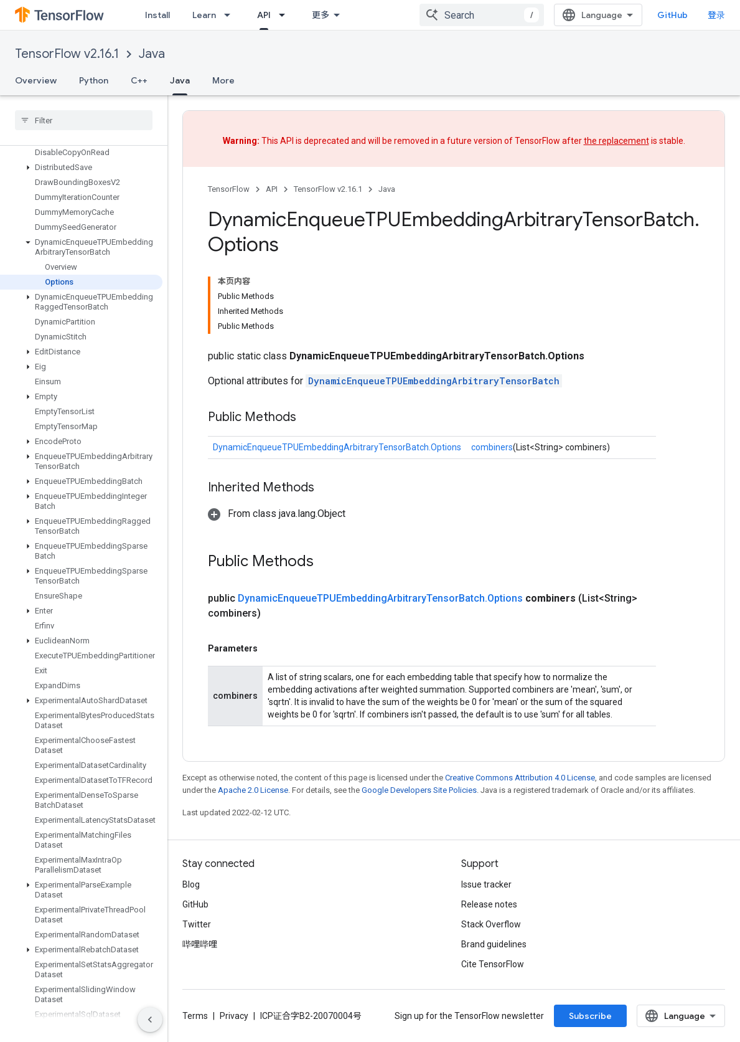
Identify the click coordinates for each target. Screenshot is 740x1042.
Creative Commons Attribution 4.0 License (520, 777)
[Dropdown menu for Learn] (231, 15)
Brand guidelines (494, 944)
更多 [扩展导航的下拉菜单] (320, 15)
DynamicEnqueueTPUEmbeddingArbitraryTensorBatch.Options (337, 447)
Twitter (196, 924)
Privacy (234, 1016)
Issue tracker (486, 884)
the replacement (616, 141)
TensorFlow (229, 189)
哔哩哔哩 (199, 944)
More (223, 80)
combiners (492, 447)
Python (93, 80)
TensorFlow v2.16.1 (67, 54)
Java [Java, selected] (180, 80)
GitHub (672, 15)
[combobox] (481, 15)
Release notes (489, 904)
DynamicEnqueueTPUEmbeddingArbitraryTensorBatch (434, 381)
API (272, 189)
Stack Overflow (491, 924)
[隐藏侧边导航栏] (150, 1019)
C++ (139, 80)
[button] (81, 167)
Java (152, 54)
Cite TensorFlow (492, 964)
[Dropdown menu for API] (286, 15)
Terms (195, 1016)
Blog (191, 884)
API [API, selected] (264, 15)
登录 (716, 15)
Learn (204, 15)
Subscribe (590, 1015)
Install (157, 15)
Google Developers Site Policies (419, 790)
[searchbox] (83, 120)
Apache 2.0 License (253, 790)
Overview (36, 80)
